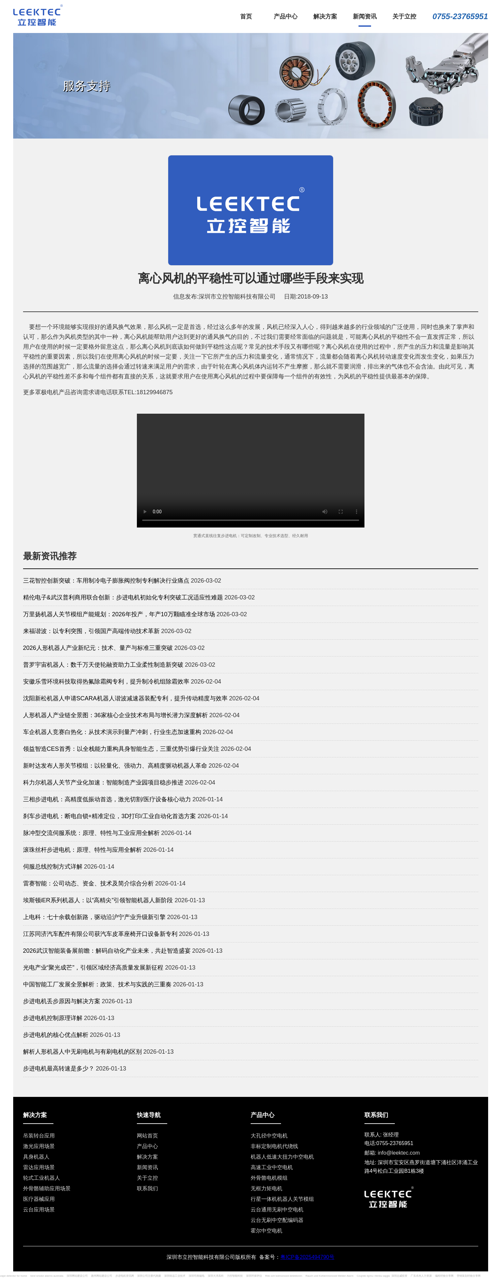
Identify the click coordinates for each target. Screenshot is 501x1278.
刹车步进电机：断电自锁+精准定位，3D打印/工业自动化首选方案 (109, 816)
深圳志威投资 (399, 1275)
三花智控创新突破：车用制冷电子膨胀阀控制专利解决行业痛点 (106, 580)
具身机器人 (36, 1157)
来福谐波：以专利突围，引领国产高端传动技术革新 (91, 631)
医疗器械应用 (39, 1199)
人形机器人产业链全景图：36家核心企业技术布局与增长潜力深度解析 (115, 715)
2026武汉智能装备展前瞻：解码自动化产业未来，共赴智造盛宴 (107, 950)
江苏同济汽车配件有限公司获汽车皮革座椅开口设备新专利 (100, 934)
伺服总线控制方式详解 (52, 866)
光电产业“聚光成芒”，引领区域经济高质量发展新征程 (93, 967)
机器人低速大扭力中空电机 (282, 1157)
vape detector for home (13, 1275)
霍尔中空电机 (266, 1230)
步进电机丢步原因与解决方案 (61, 1001)
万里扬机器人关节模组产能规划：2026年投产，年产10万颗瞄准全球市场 (119, 614)
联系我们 (147, 1188)
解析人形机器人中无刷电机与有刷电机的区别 (82, 1051)
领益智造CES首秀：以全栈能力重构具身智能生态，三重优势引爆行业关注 (121, 749)
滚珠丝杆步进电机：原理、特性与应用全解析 (82, 850)
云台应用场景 (39, 1209)
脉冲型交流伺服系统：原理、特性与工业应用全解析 (91, 833)
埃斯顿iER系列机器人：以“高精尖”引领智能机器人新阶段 (98, 900)
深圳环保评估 (254, 1275)
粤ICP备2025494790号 (307, 1257)
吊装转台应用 (39, 1135)
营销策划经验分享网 (469, 1275)
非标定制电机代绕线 (274, 1146)
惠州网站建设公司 (101, 1275)
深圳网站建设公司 (77, 1275)
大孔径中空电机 (269, 1135)
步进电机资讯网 (124, 1275)
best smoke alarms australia (46, 1275)
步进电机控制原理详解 (52, 1018)
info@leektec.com (399, 1153)
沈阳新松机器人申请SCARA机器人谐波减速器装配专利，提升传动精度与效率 (125, 698)
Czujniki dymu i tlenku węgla (373, 1275)
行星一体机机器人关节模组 (282, 1199)
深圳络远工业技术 (174, 1275)
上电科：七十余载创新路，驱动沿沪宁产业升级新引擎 (94, 917)
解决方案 (147, 1157)
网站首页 (147, 1135)
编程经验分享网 (444, 1275)
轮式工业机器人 (41, 1178)
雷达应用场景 (39, 1167)
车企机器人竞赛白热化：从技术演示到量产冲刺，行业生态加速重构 (112, 732)
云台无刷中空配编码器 (277, 1220)
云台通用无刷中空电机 (277, 1209)
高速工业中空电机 (272, 1167)
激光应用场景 (39, 1146)
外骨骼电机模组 (269, 1178)
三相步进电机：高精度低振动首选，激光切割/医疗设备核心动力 (107, 799)
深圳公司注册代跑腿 (149, 1275)
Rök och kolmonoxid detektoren (283, 1275)
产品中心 (147, 1146)
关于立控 (147, 1178)
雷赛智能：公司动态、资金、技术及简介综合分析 (88, 883)
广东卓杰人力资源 (421, 1275)
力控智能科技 (235, 1275)
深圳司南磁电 (196, 1275)
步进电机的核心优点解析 (55, 1035)
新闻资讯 (147, 1167)
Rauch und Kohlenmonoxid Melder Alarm (329, 1275)
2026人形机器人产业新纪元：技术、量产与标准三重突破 (98, 648)
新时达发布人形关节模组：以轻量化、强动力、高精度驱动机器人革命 (115, 765)
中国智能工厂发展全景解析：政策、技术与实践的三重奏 (97, 984)
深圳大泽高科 (216, 1275)
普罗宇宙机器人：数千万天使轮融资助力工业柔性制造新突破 (103, 664)
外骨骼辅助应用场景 (47, 1188)
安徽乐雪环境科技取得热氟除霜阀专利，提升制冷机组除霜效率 (106, 681)
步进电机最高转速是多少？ (58, 1068)
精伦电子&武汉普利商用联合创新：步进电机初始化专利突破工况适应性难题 (123, 597)
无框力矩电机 (266, 1188)
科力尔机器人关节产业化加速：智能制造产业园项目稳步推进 (103, 782)
